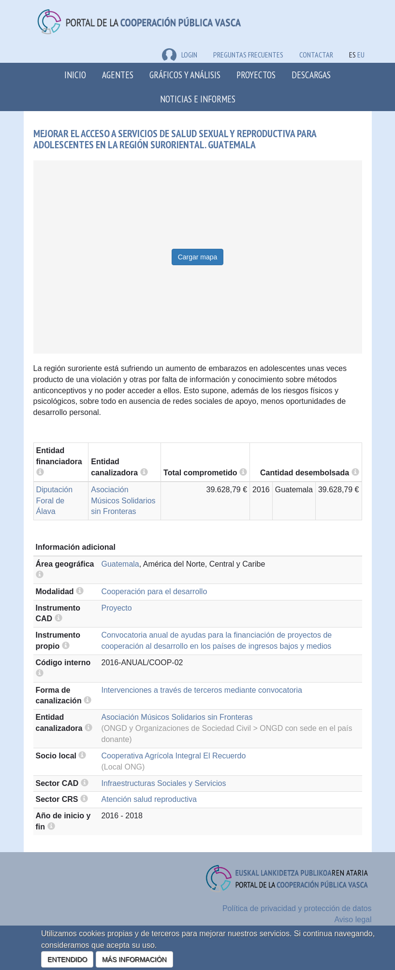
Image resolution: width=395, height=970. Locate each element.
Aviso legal (352, 919)
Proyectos (256, 75)
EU (361, 54)
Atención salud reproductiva (149, 799)
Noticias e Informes (197, 99)
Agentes (117, 75)
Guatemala (120, 564)
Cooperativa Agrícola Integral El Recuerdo (174, 756)
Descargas (311, 75)
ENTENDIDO (67, 959)
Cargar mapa (198, 257)
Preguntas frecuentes (248, 54)
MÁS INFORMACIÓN (134, 959)
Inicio (75, 75)
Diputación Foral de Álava (54, 500)
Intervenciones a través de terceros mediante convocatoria (202, 690)
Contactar (316, 54)
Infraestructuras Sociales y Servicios (164, 783)
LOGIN (179, 54)
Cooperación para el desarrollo (154, 591)
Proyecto (117, 608)
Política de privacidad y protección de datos (297, 908)
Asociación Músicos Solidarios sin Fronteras (123, 500)
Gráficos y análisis (184, 75)
